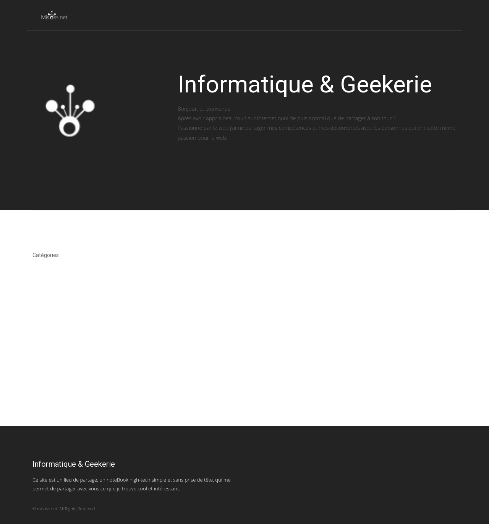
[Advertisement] (229, 372)
